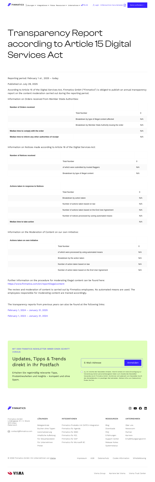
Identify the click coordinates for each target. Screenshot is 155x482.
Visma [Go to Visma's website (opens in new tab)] (53, 458)
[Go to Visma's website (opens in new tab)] (16, 473)
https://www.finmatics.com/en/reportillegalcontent (36, 283)
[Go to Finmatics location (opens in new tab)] (20, 422)
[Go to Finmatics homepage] (16, 409)
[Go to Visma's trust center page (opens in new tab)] (138, 473)
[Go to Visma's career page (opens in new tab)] (118, 473)
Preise (52, 5)
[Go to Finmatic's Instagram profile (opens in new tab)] (130, 408)
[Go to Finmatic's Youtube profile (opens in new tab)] (135, 408)
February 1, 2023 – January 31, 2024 (28, 316)
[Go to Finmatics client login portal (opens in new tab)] (95, 5)
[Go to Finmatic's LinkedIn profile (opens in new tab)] (145, 408)
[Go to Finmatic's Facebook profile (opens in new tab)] (140, 408)
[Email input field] (102, 363)
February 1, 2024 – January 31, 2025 (28, 310)
